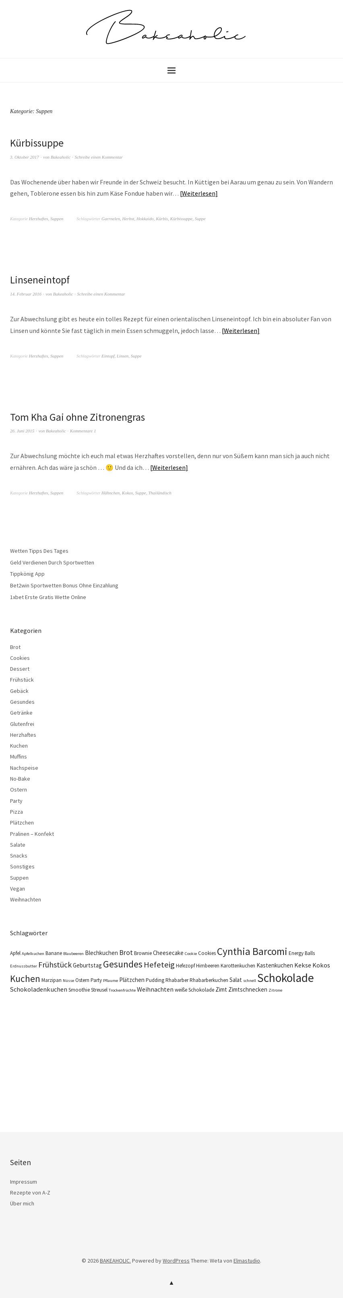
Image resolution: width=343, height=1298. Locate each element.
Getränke (21, 712)
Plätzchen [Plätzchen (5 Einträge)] (132, 979)
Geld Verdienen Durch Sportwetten (52, 562)
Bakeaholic (60, 156)
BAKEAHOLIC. (115, 1260)
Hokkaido (145, 218)
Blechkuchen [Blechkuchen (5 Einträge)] (101, 952)
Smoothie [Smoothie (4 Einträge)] (79, 989)
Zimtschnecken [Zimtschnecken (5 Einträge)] (247, 989)
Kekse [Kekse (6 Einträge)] (302, 965)
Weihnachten (25, 899)
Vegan (17, 888)
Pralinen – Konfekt (32, 833)
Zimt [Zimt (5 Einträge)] (221, 989)
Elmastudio (246, 1260)
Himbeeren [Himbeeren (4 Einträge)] (207, 965)
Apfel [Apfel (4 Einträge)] (15, 952)
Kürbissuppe (37, 142)
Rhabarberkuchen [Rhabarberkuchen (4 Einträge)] (209, 979)
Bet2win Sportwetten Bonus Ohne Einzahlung (64, 585)
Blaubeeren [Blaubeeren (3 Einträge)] (73, 953)
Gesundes (22, 701)
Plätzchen (22, 822)
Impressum (23, 1181)
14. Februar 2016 (25, 293)
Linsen (122, 355)
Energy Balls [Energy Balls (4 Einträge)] (302, 952)
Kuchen (19, 745)
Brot (15, 646)
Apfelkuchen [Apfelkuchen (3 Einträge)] (33, 953)
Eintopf (107, 355)
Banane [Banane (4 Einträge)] (53, 952)
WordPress (176, 1260)
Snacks (18, 855)
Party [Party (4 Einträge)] (96, 979)
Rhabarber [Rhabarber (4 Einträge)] (176, 979)
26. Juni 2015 (22, 430)
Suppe (200, 218)
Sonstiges (22, 866)
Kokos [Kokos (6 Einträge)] (321, 965)
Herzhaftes (38, 218)
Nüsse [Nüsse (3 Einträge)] (68, 980)
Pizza (16, 811)
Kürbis (162, 218)
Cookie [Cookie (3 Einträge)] (191, 953)
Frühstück (22, 679)
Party (16, 800)
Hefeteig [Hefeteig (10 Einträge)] (159, 964)
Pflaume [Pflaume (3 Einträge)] (110, 980)
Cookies (20, 657)
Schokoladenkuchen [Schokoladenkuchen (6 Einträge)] (38, 989)
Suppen (56, 218)
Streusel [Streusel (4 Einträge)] (99, 989)
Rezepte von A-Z (30, 1192)
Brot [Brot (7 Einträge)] (126, 952)
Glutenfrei (22, 723)
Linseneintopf (40, 279)
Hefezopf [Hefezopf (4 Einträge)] (185, 965)
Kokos (127, 492)
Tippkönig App (27, 573)
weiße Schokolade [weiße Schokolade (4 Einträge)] (194, 989)
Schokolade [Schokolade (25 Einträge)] (285, 977)
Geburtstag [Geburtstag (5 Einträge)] (87, 965)
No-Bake (20, 778)
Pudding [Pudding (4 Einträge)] (155, 979)
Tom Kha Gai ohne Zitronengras (78, 416)
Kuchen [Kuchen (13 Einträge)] (25, 978)
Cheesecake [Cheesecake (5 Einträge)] (168, 952)
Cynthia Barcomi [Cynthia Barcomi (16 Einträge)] (252, 951)
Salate (17, 844)
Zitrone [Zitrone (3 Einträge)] (275, 989)
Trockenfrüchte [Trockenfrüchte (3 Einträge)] (122, 989)
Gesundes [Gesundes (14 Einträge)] (123, 963)
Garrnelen (110, 218)
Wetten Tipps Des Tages (39, 550)
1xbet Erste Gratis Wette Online (48, 596)
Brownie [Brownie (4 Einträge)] (143, 952)
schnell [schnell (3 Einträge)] (249, 980)
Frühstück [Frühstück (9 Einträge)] (55, 964)
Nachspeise (24, 767)
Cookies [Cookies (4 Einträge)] (207, 952)
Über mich (22, 1203)
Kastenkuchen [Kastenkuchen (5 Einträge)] (274, 965)
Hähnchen (110, 492)
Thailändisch (159, 492)
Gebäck (19, 690)
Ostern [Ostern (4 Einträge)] (82, 979)
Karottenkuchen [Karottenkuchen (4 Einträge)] (238, 965)
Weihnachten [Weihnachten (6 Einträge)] (155, 989)
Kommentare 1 (83, 430)
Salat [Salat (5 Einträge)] (235, 979)
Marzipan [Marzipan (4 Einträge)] (51, 979)
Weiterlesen (198, 193)
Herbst (128, 218)
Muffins (18, 756)
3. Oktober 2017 (24, 156)
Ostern (18, 789)
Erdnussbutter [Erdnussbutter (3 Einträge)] (23, 965)
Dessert (19, 668)
